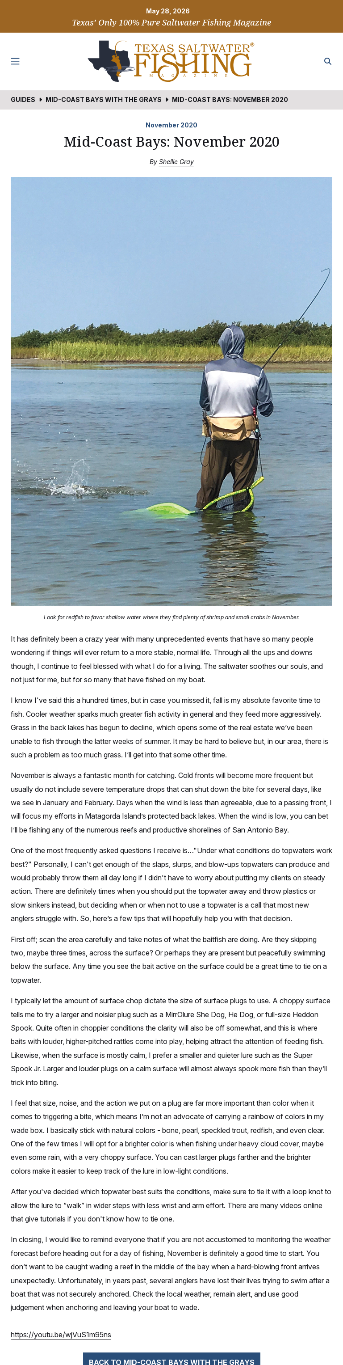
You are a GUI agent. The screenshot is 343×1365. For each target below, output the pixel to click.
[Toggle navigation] (15, 61)
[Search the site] (328, 61)
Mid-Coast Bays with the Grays (104, 99)
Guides (23, 99)
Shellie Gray (176, 161)
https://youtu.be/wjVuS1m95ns (61, 1334)
